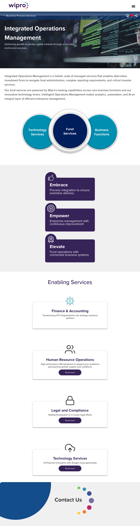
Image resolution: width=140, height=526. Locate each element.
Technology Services (70, 458)
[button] (127, 16)
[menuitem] (135, 16)
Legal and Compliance (70, 410)
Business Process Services (21, 15)
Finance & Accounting (70, 311)
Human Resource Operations (70, 359)
